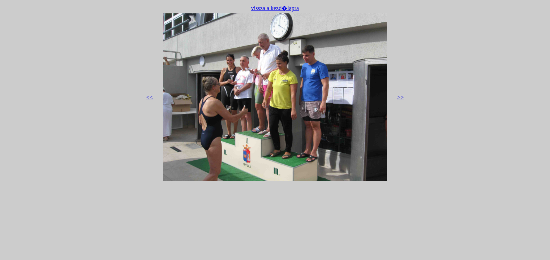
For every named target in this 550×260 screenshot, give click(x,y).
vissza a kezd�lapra (275, 8)
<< (149, 97)
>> (400, 97)
